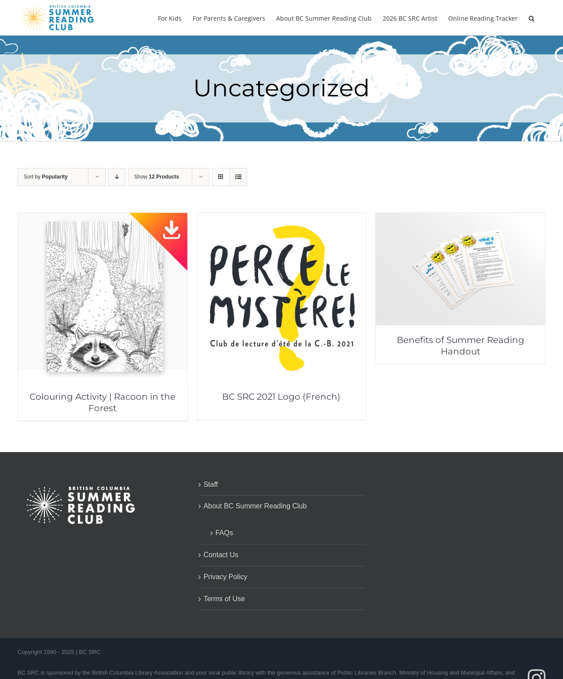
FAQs (224, 533)
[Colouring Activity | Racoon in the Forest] (102, 219)
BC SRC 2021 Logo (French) (281, 396)
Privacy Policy (226, 576)
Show (156, 177)
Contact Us (221, 555)
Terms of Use (224, 598)
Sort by (46, 177)
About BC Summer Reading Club (255, 506)
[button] (531, 17)
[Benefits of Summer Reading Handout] (460, 219)
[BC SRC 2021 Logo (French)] (281, 219)
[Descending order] (116, 177)
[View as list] (238, 177)
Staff (211, 484)
